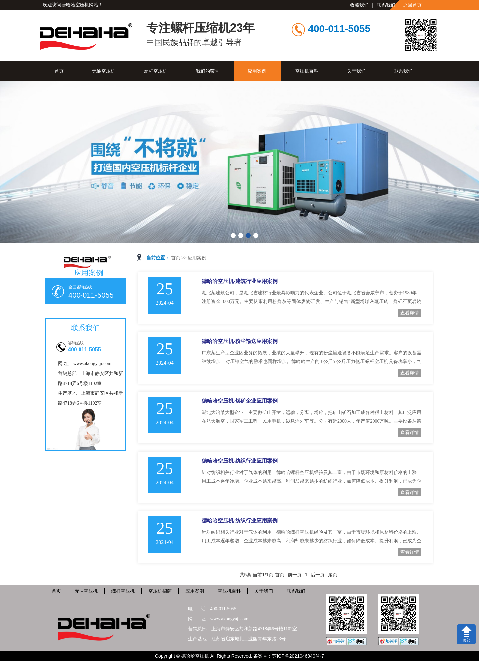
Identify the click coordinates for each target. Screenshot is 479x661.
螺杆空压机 (155, 71)
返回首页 (412, 5)
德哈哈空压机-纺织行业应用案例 (240, 461)
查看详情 (409, 312)
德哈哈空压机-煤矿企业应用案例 (240, 401)
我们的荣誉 (207, 71)
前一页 (295, 574)
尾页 (332, 574)
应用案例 (257, 71)
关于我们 (356, 71)
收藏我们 (359, 5)
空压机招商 (160, 591)
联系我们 (386, 5)
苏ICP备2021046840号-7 (298, 656)
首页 (59, 71)
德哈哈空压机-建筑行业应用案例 (240, 281)
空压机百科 (306, 71)
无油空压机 (103, 71)
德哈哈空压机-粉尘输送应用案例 (240, 341)
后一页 (318, 574)
